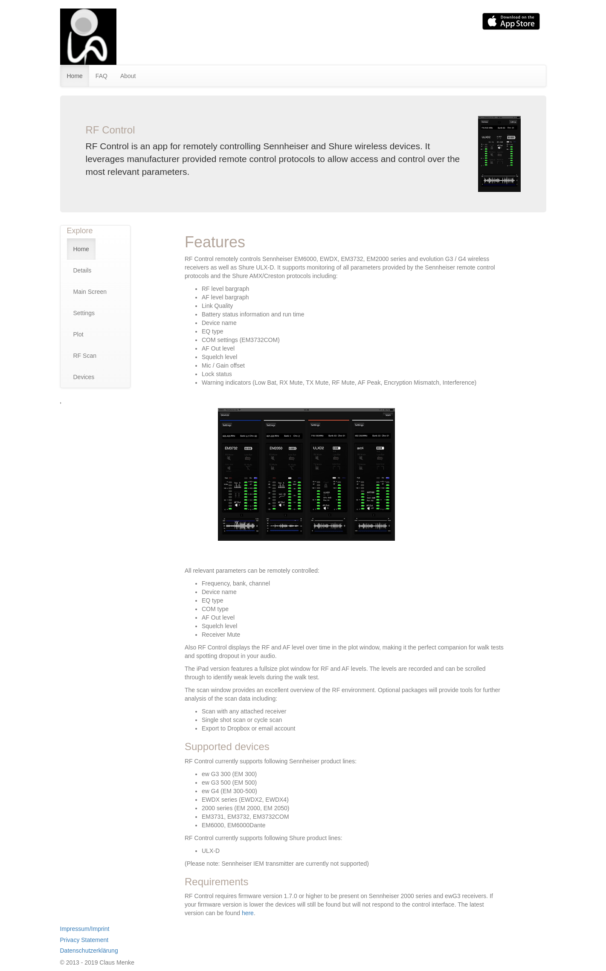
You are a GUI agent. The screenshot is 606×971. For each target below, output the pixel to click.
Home (75, 75)
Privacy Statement (84, 939)
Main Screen (90, 291)
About (128, 75)
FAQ (101, 75)
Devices (84, 377)
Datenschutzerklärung (89, 950)
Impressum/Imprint (85, 928)
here (248, 913)
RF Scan (84, 355)
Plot (78, 334)
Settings (84, 313)
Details (82, 270)
